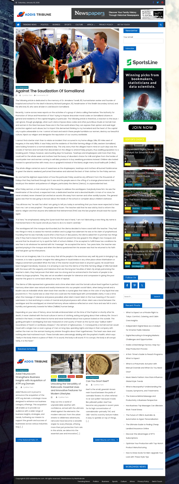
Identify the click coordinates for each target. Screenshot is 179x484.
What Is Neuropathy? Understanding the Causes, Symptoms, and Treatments (143, 388)
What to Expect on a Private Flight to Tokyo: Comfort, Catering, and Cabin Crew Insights (142, 316)
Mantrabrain (79, 478)
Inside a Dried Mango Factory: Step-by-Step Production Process (143, 347)
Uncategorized (22, 87)
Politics (44, 24)
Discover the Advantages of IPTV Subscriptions (140, 436)
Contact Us (146, 208)
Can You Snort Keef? (97, 381)
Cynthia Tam (27, 95)
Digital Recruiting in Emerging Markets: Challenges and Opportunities (142, 337)
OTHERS (138, 185)
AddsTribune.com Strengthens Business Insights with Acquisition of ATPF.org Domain (31, 378)
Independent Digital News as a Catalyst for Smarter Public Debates (142, 152)
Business (56, 24)
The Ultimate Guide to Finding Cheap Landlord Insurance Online (142, 426)
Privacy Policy (106, 24)
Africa (90, 24)
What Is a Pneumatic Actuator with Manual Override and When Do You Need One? (144, 367)
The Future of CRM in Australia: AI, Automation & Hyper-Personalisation (142, 417)
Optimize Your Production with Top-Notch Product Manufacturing (144, 445)
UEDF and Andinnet (135, 226)
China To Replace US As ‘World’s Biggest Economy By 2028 (143, 253)
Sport (54, 380)
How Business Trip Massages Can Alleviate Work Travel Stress (144, 407)
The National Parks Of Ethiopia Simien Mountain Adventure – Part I (30, 440)
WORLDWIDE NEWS (136, 466)
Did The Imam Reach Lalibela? (141, 199)
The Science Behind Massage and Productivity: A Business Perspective (141, 398)
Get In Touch (123, 24)
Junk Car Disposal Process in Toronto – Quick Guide (141, 174)
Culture (79, 24)
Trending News (29, 24)
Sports (68, 24)
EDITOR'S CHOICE (135, 139)
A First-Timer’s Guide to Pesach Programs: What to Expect (144, 356)
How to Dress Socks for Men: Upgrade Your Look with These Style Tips (144, 455)
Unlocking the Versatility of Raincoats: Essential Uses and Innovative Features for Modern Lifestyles (66, 388)
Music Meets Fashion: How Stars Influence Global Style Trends (144, 379)
